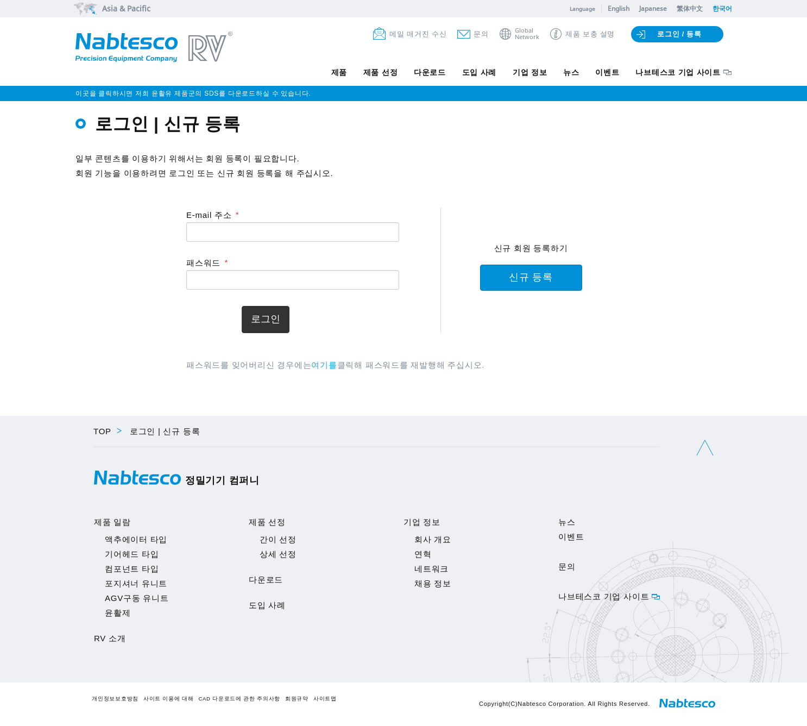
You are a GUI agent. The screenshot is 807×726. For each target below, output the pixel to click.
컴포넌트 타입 (132, 568)
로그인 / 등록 (679, 34)
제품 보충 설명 (590, 34)
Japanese (653, 8)
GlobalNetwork (527, 34)
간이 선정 (278, 539)
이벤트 (607, 72)
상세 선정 (278, 554)
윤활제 (117, 612)
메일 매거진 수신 (417, 34)
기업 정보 (529, 72)
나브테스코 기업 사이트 (678, 72)
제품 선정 (379, 72)
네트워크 (431, 568)
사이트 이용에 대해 (168, 699)
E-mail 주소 (208, 215)
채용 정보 (432, 583)
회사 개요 (432, 539)
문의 (481, 34)
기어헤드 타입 (132, 554)
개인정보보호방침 (115, 699)
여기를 (324, 365)
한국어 (722, 8)
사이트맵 (325, 699)
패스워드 (203, 262)
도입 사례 (478, 72)
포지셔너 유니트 (136, 583)
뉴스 (571, 72)
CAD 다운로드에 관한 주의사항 (239, 699)
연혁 (423, 554)
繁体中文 (690, 8)
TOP (102, 431)
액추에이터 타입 (136, 539)
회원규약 (296, 699)
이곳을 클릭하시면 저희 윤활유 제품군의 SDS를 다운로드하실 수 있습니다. (193, 93)
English (618, 8)
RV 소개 (109, 638)
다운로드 (429, 72)
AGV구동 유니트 (137, 598)
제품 (338, 72)
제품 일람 (112, 522)
